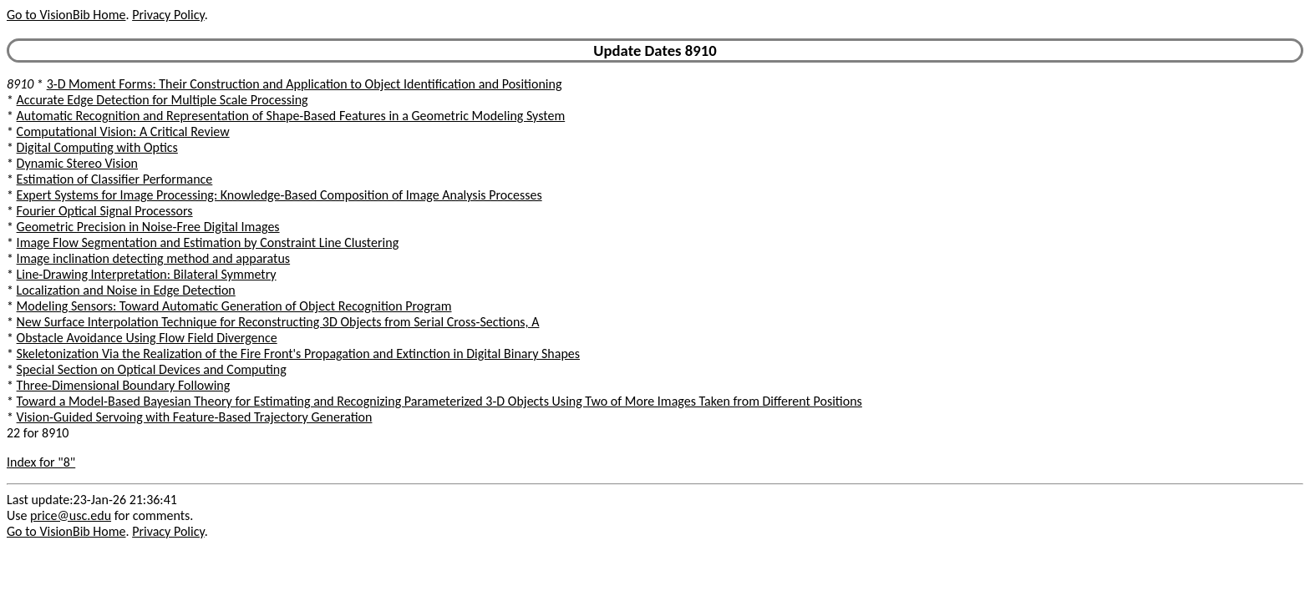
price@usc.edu (70, 515)
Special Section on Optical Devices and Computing (152, 369)
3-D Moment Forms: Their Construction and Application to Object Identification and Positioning (304, 84)
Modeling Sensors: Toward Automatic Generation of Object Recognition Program (234, 306)
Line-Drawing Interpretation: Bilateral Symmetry (147, 274)
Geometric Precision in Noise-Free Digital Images (148, 227)
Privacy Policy (168, 15)
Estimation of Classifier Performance (115, 179)
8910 (20, 84)
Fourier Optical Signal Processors (105, 211)
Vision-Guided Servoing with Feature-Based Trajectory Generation (195, 417)
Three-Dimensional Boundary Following (124, 385)
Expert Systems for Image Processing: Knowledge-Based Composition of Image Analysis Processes (279, 195)
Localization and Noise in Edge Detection (126, 290)
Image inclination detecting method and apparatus (154, 258)
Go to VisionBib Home (66, 15)
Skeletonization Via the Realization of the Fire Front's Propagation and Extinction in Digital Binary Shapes (298, 353)
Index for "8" (41, 462)
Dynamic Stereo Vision (77, 163)
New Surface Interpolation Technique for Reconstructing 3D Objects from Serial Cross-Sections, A (278, 322)
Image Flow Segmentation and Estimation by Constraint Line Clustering (208, 242)
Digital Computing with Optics (97, 147)
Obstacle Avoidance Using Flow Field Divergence (147, 338)
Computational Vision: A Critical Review (123, 131)
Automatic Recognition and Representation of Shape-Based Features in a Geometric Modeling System (291, 116)
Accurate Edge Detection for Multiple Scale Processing (162, 100)
